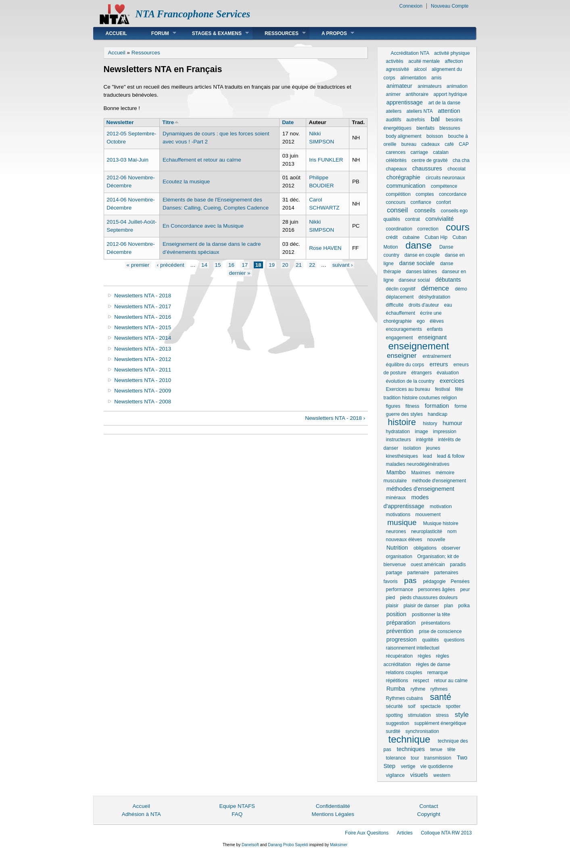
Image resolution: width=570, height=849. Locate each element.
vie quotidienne (436, 766)
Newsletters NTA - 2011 (142, 370)
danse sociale (416, 263)
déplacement (400, 297)
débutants (448, 279)
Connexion (410, 6)
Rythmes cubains (404, 698)
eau (448, 305)
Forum (157, 33)
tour (415, 758)
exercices (452, 381)
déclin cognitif (400, 289)
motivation (441, 506)
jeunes (433, 448)
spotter (453, 706)
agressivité (397, 69)
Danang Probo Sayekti (288, 845)
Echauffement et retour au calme (202, 160)
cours (458, 227)
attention (449, 111)
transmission (437, 758)
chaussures (427, 168)
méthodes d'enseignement (420, 489)
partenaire (418, 572)
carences (396, 152)
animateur (399, 86)
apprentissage (404, 102)
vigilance (395, 775)
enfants (435, 329)
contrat (412, 219)
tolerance (396, 758)
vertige (408, 766)
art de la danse (444, 103)
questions (454, 640)
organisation (399, 556)
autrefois (415, 119)
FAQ (237, 814)
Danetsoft (250, 845)
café (449, 144)
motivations (398, 514)
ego (421, 321)
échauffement (400, 313)
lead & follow (450, 456)
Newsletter (120, 122)
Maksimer (338, 845)
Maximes (420, 472)
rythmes (439, 689)
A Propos (331, 33)
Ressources (279, 33)
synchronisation (422, 731)
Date (288, 122)
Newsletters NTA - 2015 (142, 327)
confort (443, 202)
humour (452, 423)
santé (440, 697)
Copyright (429, 814)
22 (312, 265)
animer (393, 94)
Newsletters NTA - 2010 (142, 380)
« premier (138, 265)
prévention (399, 631)
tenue (436, 749)
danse (418, 245)
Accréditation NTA (410, 53)
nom (452, 531)
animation (457, 86)
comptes (424, 194)
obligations (424, 548)
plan (448, 605)
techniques (411, 749)
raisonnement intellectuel (413, 648)
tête (451, 749)
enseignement (418, 345)
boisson (434, 136)
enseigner (402, 355)
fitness (412, 406)
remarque (437, 672)
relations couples (404, 672)
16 (231, 265)
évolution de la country (410, 381)
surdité (393, 731)
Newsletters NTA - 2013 (142, 349)
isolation (412, 448)
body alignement (404, 136)
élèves (437, 321)
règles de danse (433, 664)
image (421, 431)
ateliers (394, 111)
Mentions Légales (333, 814)
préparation (401, 622)
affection (454, 61)
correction (427, 229)
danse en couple (422, 255)
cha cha (461, 160)
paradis (458, 564)
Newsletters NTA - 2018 (142, 296)
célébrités (396, 160)
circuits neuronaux (445, 178)
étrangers (421, 373)
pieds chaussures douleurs (429, 597)
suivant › (342, 265)
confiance (421, 202)
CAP (463, 144)
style (462, 714)
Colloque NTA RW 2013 (446, 833)
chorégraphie (403, 177)
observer (451, 548)
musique (402, 522)
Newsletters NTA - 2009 (142, 391)
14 (204, 265)
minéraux (396, 497)
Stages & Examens (214, 33)
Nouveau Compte (449, 6)
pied (390, 597)
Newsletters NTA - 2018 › (335, 418)
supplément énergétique (440, 723)
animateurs (429, 86)
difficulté (395, 305)
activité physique (452, 53)
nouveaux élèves (404, 539)
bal (435, 119)
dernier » (239, 273)
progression (401, 639)
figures (393, 406)
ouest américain (428, 564)
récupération (399, 656)
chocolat (456, 169)
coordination (399, 229)
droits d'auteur (424, 305)
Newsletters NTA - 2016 (142, 317)
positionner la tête (431, 614)
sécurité (394, 706)
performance (399, 589)
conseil (397, 210)
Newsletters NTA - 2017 (142, 306)
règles (424, 656)
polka (464, 605)
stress (442, 715)
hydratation (398, 431)
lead (427, 456)
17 (245, 265)
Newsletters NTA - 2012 (142, 359)
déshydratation (435, 297)
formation (437, 406)
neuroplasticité (426, 531)
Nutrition (397, 547)
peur (465, 589)
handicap (437, 414)
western (441, 775)
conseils (424, 210)
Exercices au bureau (408, 389)
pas (410, 580)
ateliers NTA (419, 111)
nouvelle (436, 539)
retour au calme (451, 680)
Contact (429, 806)
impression (444, 431)
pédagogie (434, 581)
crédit (392, 237)
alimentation (413, 78)
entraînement (436, 356)
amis (436, 78)
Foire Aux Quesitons (366, 833)
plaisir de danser (421, 605)
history (430, 423)
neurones (396, 531)
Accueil (116, 33)
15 (218, 265)
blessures (449, 128)
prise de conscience (440, 631)
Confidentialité (333, 806)
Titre (170, 122)
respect (421, 680)
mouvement (428, 514)
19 (272, 265)
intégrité (424, 439)
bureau (408, 144)
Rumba (395, 688)
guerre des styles (404, 414)
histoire (402, 422)
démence (435, 288)
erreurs (439, 364)
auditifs (393, 119)
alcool (420, 69)
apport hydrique (450, 94)
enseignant (432, 337)
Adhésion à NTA (141, 814)
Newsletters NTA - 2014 (142, 338)
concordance (453, 194)
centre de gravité (429, 160)
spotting (394, 715)
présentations (435, 623)
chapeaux (396, 169)
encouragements (404, 329)
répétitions (397, 680)
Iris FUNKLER (326, 160)
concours (396, 202)
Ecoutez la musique (186, 182)
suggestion (397, 723)
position (396, 614)
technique (409, 739)
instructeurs (398, 439)
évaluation (448, 373)
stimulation (419, 715)
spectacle (430, 706)
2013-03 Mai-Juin (127, 160)
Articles (405, 833)
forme (461, 406)
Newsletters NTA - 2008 (142, 402)
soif (411, 706)
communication (406, 186)
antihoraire (417, 94)
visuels (419, 775)
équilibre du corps (405, 364)
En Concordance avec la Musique (203, 226)
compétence (444, 186)
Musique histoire (440, 523)
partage (394, 572)
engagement (399, 337)
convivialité (439, 219)
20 (285, 265)
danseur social (414, 280)
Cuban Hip (436, 237)
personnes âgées (436, 589)
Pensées (460, 581)
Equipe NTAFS (237, 806)
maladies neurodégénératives (417, 464)
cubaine (411, 237)
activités (394, 61)
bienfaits (425, 128)
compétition (398, 194)
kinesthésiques (402, 456)
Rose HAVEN (325, 248)
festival (442, 389)
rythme (418, 689)
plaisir (392, 605)
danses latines (421, 271)
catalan (441, 152)
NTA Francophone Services (193, 13)
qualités (430, 640)
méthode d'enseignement (439, 481)
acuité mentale (424, 61)
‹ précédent (170, 265)
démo (461, 289)
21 (299, 265)
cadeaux (431, 144)
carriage (419, 152)
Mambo (396, 472)
